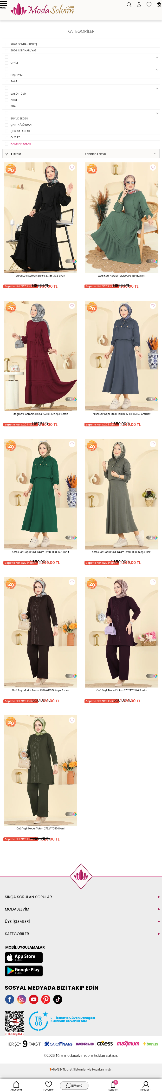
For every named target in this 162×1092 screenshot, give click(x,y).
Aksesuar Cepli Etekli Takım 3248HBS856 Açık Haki (121, 552)
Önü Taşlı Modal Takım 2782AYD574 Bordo (122, 690)
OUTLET (15, 137)
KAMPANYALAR (21, 144)
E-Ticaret (65, 1069)
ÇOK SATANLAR (20, 131)
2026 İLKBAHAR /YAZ (23, 50)
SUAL (14, 106)
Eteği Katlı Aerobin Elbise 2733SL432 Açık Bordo (40, 414)
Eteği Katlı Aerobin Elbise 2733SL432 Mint (121, 276)
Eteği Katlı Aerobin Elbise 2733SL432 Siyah (40, 276)
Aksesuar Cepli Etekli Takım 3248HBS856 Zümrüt (40, 552)
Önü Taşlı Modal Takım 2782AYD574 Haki (40, 828)
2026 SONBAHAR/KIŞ (24, 44)
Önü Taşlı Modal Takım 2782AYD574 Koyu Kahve (40, 690)
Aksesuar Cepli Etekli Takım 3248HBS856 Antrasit (121, 414)
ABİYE (14, 100)
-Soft (54, 1069)
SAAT (14, 81)
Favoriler (49, 1085)
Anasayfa (16, 1085)
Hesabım (145, 1085)
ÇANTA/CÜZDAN (21, 125)
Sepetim (113, 1085)
